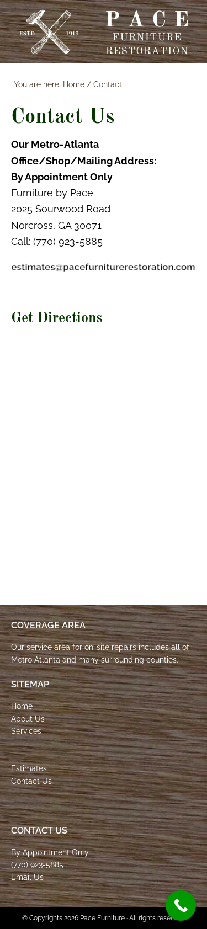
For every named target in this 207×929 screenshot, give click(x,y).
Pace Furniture (104, 32)
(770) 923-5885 (37, 864)
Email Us (27, 877)
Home (22, 706)
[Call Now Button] (181, 905)
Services (26, 731)
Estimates (29, 768)
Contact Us (31, 781)
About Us (28, 718)
